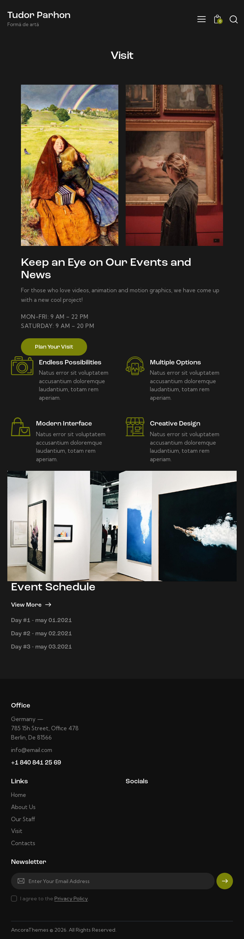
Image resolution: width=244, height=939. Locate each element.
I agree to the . (54, 898)
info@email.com (31, 749)
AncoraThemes (30, 929)
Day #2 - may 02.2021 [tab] (41, 634)
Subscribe (225, 884)
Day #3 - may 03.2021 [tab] (41, 647)
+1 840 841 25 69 (36, 763)
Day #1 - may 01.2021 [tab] (41, 621)
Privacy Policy (71, 898)
